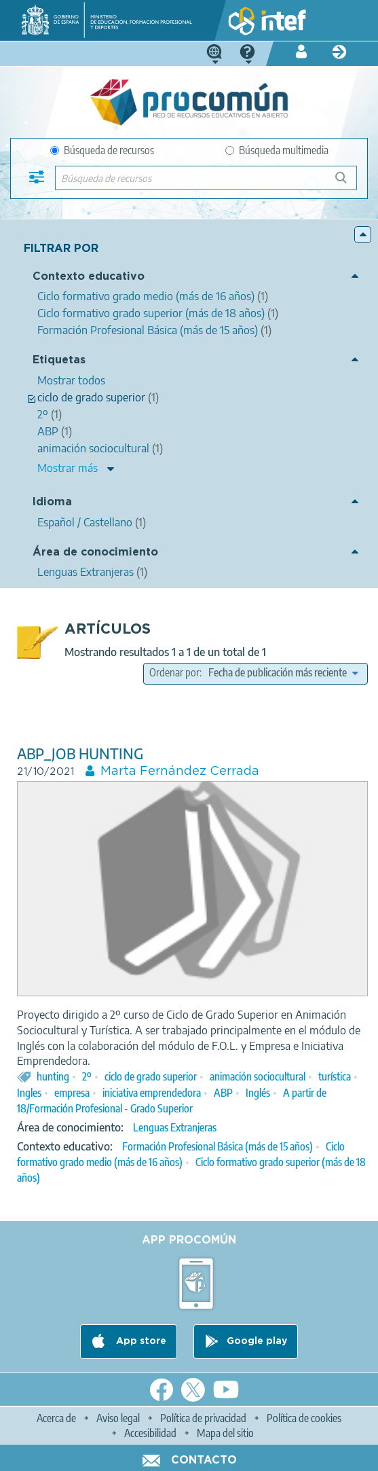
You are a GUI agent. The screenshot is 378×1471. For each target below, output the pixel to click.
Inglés (258, 1093)
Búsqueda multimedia (276, 150)
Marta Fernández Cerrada (179, 771)
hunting (53, 1076)
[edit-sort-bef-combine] (283, 672)
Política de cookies (304, 1418)
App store (139, 1341)
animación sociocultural (257, 1076)
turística (334, 1076)
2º (87, 1076)
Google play (257, 1341)
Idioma (52, 502)
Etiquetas (59, 360)
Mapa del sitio (225, 1433)
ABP (223, 1093)
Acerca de (56, 1418)
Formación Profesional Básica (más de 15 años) (217, 1146)
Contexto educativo (89, 277)
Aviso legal (118, 1418)
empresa (72, 1093)
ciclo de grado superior (151, 1076)
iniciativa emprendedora (151, 1093)
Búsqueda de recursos (102, 150)
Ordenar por (174, 672)
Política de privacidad (203, 1418)
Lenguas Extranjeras (174, 1127)
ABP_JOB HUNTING (80, 753)
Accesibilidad (150, 1433)
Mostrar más (67, 468)
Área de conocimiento (95, 552)
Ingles (29, 1093)
